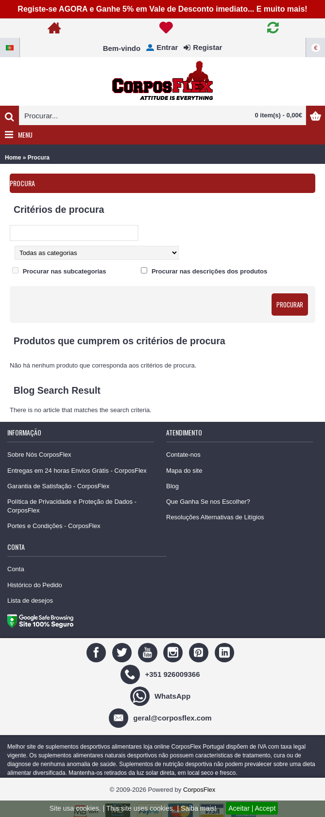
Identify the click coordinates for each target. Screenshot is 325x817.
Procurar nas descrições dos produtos (209, 271)
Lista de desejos (30, 600)
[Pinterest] (200, 652)
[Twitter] (123, 652)
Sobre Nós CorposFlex (39, 454)
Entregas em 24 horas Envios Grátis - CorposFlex (77, 470)
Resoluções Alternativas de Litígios (215, 517)
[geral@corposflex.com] (161, 717)
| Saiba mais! (197, 808)
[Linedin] (226, 652)
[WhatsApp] (161, 695)
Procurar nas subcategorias (64, 271)
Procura (39, 157)
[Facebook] (97, 652)
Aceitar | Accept (251, 808)
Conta (15, 569)
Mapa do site (184, 470)
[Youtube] (149, 652)
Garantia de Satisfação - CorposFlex (58, 486)
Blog (172, 486)
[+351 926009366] (161, 673)
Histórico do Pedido (34, 585)
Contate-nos (183, 454)
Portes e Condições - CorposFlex (53, 525)
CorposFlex (199, 789)
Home (13, 157)
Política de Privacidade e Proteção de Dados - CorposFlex (72, 506)
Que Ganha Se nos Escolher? (208, 501)
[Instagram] (174, 652)
